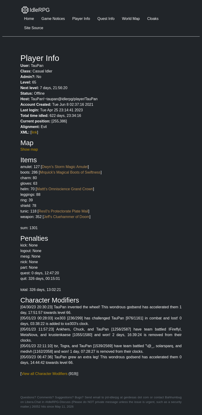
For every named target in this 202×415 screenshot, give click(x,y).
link (34, 132)
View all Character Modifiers (44, 374)
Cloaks (152, 19)
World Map (131, 19)
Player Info (81, 19)
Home (29, 19)
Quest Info (106, 19)
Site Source (33, 28)
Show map (29, 149)
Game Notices (53, 19)
